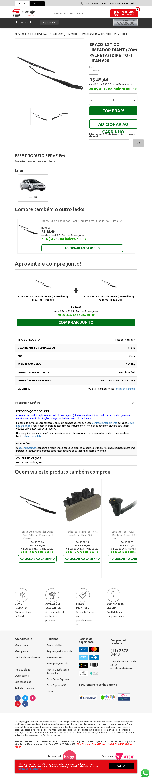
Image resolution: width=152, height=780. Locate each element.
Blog (37, 3)
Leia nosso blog (23, 678)
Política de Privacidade (29, 768)
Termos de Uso (54, 641)
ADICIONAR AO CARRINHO (113, 125)
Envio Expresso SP (56, 682)
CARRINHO (127, 12)
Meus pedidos (130, 3)
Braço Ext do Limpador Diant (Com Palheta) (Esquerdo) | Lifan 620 (82, 220)
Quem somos (22, 672)
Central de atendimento (27, 654)
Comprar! (113, 110)
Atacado (112, 3)
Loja (22, 3)
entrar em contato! (32, 432)
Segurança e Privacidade (59, 648)
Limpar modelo (49, 22)
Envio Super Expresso (58, 675)
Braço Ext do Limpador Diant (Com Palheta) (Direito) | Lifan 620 (43, 295)
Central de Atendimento (104, 419)
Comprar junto (76, 319)
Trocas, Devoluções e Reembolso (58, 668)
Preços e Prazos (55, 654)
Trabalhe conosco (24, 684)
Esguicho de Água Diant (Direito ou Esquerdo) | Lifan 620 (127, 531)
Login (120, 3)
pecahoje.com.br (27, 444)
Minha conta (21, 641)
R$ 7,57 (107, 84)
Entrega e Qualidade (57, 660)
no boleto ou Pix (122, 89)
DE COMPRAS (127, 15)
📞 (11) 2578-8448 (89, 3)
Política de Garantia (125, 385)
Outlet (103, 3)
